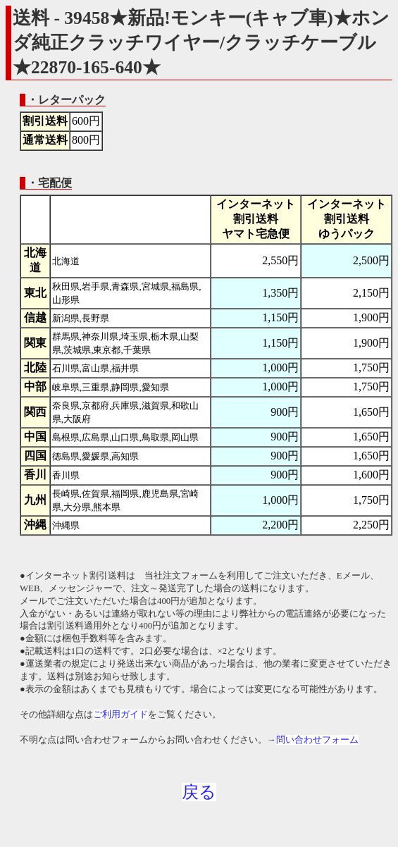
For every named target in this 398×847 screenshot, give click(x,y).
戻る (199, 792)
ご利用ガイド (120, 714)
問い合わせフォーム (317, 740)
